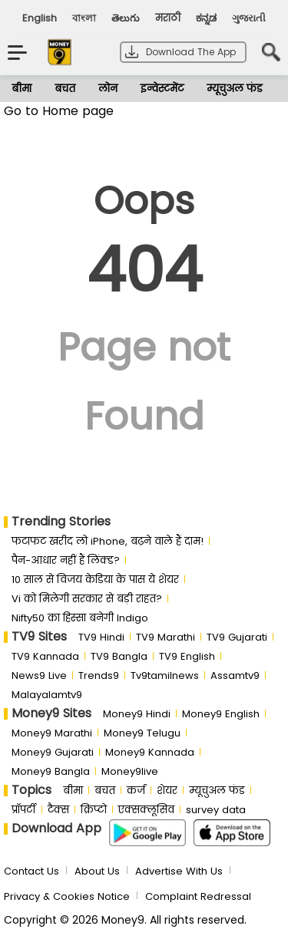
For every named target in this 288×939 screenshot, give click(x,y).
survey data (216, 809)
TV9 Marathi (165, 637)
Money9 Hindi (136, 714)
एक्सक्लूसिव (146, 809)
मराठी (167, 18)
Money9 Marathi (52, 733)
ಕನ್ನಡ (206, 18)
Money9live (129, 771)
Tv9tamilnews (165, 675)
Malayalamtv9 (47, 694)
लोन (108, 88)
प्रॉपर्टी (24, 809)
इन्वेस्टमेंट (162, 88)
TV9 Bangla (119, 656)
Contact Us (31, 871)
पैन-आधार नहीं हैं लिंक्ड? (66, 560)
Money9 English (221, 714)
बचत (65, 88)
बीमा (21, 88)
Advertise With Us (179, 871)
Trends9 (98, 675)
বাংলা (84, 18)
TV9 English (187, 656)
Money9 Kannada (149, 752)
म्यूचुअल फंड (235, 88)
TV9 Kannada (45, 656)
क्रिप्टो (94, 809)
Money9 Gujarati (53, 752)
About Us (97, 871)
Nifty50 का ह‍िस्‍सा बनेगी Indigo (80, 618)
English (39, 18)
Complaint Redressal (198, 896)
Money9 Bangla (51, 771)
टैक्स (58, 809)
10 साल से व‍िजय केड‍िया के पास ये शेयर (95, 579)
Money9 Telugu (142, 733)
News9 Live (39, 675)
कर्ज (136, 790)
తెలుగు (125, 18)
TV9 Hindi (101, 637)
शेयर (167, 790)
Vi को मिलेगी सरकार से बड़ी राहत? (87, 598)
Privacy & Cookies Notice (67, 896)
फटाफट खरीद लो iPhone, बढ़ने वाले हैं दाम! (108, 541)
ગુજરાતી (249, 18)
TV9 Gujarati (237, 637)
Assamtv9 (235, 675)
